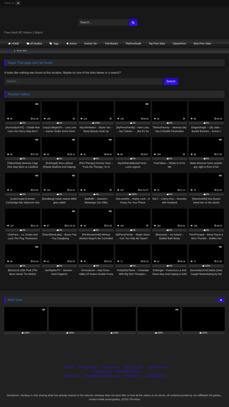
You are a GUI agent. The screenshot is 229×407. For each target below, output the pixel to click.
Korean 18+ (91, 43)
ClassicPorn (179, 43)
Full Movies (111, 43)
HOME (15, 43)
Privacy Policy (87, 367)
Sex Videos (71, 375)
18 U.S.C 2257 (134, 367)
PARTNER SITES (128, 371)
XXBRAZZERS (155, 375)
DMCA (68, 367)
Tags (56, 43)
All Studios (36, 43)
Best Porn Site (158, 367)
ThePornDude (133, 43)
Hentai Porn (133, 375)
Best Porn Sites (202, 43)
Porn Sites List (102, 371)
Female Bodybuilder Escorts (102, 375)
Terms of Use (110, 367)
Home (9, 50)
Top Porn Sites (157, 43)
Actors (73, 43)
